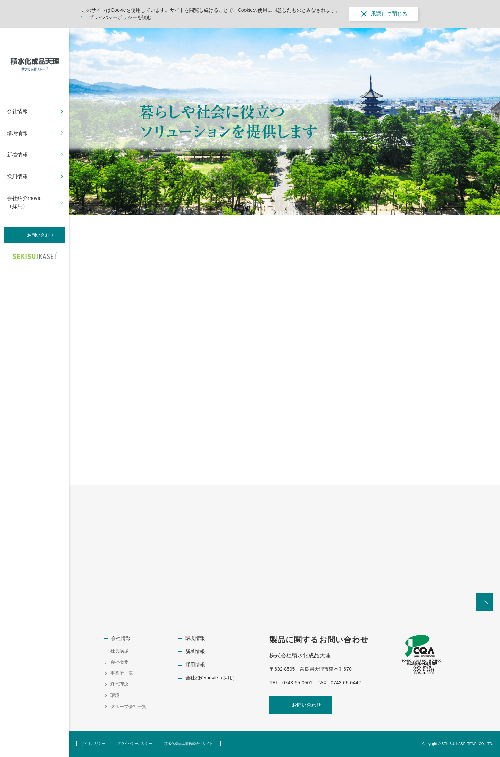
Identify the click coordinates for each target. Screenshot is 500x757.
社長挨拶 (119, 650)
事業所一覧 (121, 673)
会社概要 (119, 662)
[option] (284, 121)
